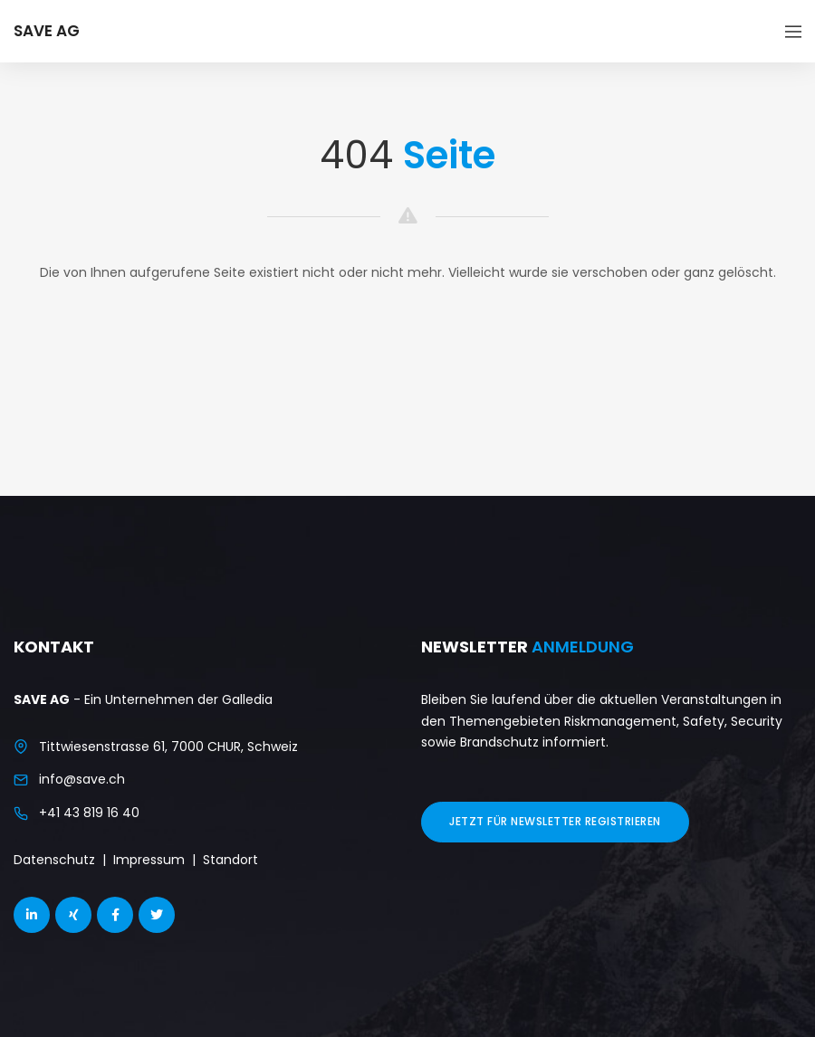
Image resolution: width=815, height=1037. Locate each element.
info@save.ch (82, 779)
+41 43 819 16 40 (89, 813)
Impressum (149, 860)
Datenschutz (54, 860)
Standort (230, 860)
